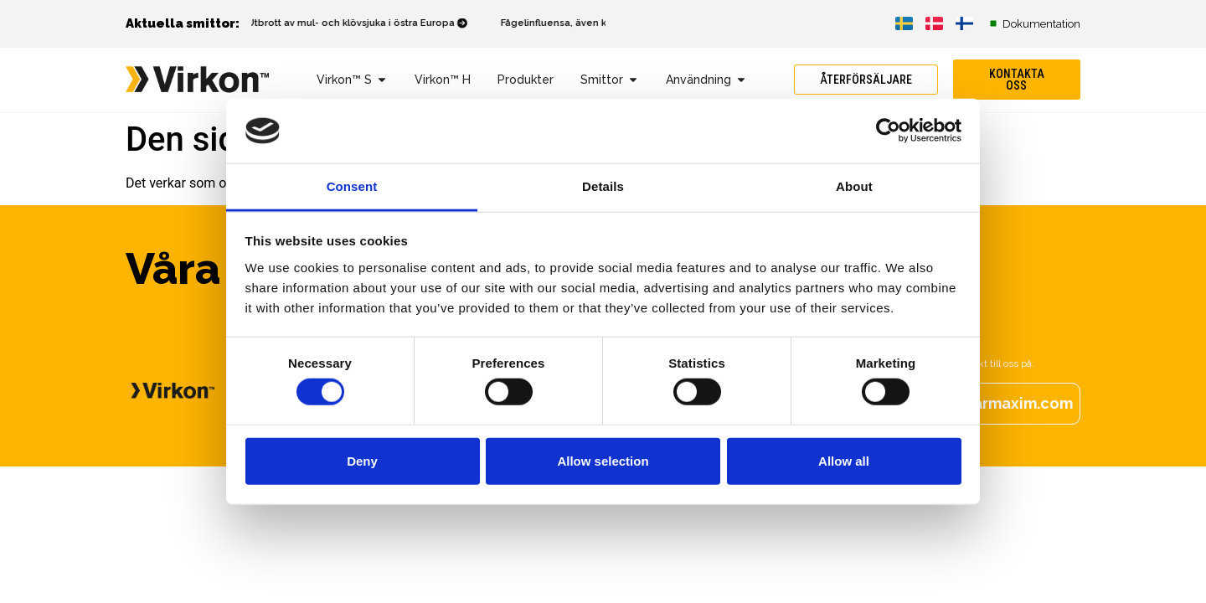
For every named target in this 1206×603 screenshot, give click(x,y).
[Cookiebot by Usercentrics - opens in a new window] (888, 130)
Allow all (843, 460)
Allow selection (602, 460)
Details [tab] (603, 186)
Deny (362, 460)
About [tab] (854, 186)
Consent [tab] (352, 186)
